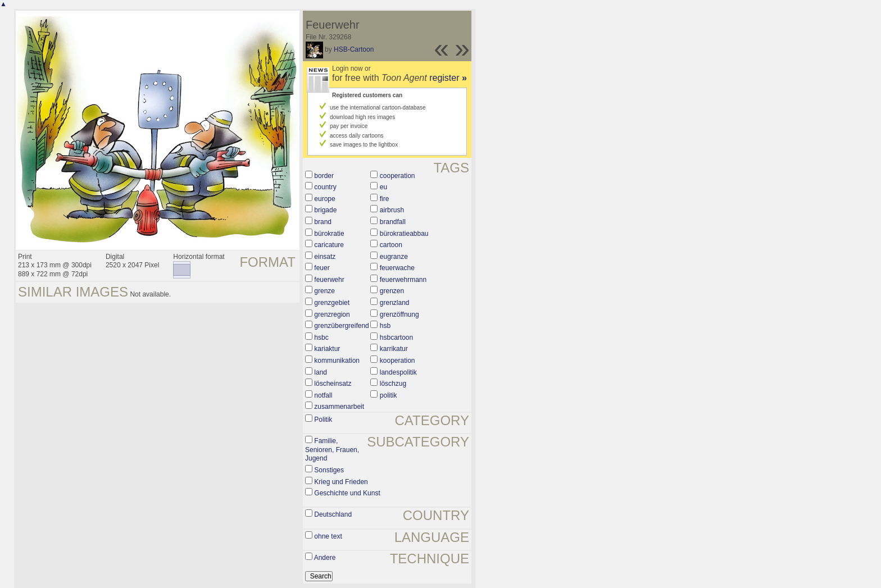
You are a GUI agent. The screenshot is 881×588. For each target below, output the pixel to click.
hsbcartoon (396, 337)
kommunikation (337, 360)
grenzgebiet (331, 303)
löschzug (393, 384)
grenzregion (331, 314)
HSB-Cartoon (354, 49)
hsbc (321, 337)
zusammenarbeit (339, 407)
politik (388, 395)
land (320, 372)
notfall (323, 395)
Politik (323, 419)
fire (384, 199)
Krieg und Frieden (340, 482)
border (324, 176)
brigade (325, 210)
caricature (329, 245)
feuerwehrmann (403, 280)
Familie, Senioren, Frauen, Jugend (332, 449)
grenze (324, 291)
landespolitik (398, 372)
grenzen (392, 291)
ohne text (328, 536)
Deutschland (333, 514)
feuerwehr (329, 280)
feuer (321, 268)
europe (324, 199)
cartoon (391, 245)
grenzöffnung (399, 314)
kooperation (397, 360)
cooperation (397, 176)
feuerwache (397, 268)
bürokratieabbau (404, 234)
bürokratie (329, 234)
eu (383, 187)
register (448, 78)
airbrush (392, 210)
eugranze (394, 257)
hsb (385, 326)
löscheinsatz (332, 384)
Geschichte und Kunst (347, 493)
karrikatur (394, 349)
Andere (325, 558)
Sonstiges (329, 470)
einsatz (324, 257)
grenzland (395, 303)
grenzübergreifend (341, 326)
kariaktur (327, 349)
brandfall (393, 222)
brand (322, 222)
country (325, 187)
